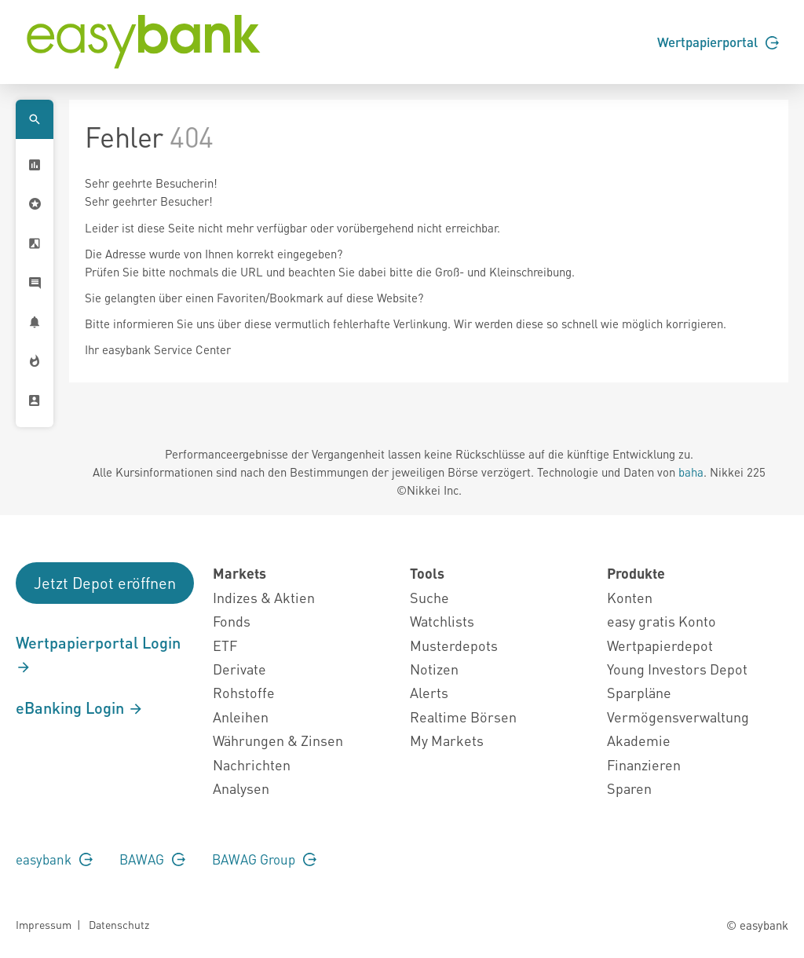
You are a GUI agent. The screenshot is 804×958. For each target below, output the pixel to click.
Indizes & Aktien (264, 597)
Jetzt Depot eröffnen (105, 582)
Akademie (639, 740)
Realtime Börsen (463, 717)
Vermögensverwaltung (678, 717)
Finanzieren (644, 764)
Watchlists (442, 621)
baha (691, 472)
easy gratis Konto (661, 621)
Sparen (629, 788)
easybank (54, 859)
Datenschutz (119, 924)
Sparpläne (639, 692)
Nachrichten (252, 764)
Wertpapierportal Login (98, 654)
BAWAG (152, 859)
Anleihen (241, 717)
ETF (225, 645)
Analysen (241, 788)
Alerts (429, 692)
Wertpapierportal (718, 41)
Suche (429, 597)
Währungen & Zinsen (278, 740)
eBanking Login (80, 707)
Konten (629, 597)
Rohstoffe (244, 692)
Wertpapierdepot (660, 645)
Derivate (239, 669)
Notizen (434, 669)
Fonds (231, 621)
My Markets (447, 740)
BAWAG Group (264, 859)
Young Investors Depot (677, 669)
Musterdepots (454, 645)
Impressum (43, 924)
